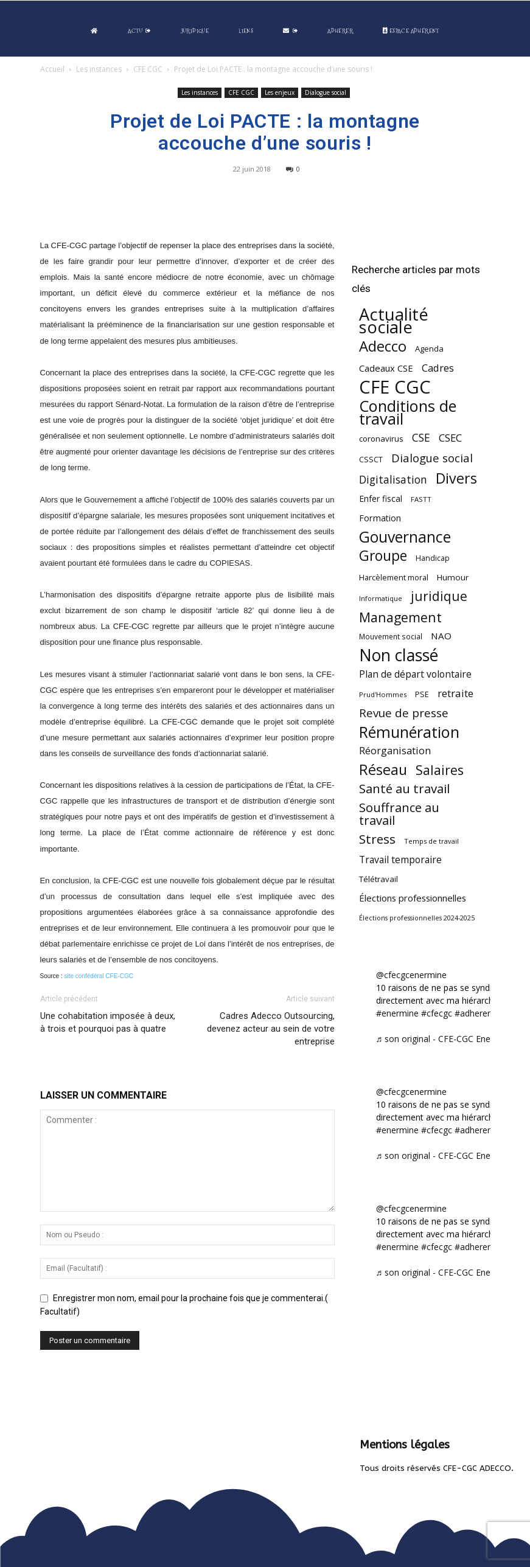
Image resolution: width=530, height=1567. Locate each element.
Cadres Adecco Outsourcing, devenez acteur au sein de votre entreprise (271, 1028)
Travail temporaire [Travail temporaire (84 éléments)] (400, 859)
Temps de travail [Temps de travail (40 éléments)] (431, 841)
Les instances (99, 69)
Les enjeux (280, 92)
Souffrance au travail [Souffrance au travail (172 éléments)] (399, 814)
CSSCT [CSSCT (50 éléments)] (371, 459)
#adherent (475, 1013)
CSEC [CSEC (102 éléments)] (450, 437)
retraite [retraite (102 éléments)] (455, 693)
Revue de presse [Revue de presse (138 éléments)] (403, 713)
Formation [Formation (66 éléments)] (380, 518)
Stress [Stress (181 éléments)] (377, 839)
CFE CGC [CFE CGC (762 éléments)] (395, 387)
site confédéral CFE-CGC (99, 976)
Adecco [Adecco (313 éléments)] (382, 345)
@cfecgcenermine (411, 975)
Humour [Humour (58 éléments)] (453, 577)
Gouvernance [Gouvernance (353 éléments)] (405, 536)
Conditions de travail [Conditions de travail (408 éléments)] (407, 412)
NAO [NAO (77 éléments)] (441, 636)
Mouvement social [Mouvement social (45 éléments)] (390, 636)
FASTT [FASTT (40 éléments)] (421, 499)
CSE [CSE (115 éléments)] (421, 437)
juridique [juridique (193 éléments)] (439, 596)
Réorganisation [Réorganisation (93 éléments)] (395, 751)
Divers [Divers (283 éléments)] (456, 478)
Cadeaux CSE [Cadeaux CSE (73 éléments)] (386, 368)
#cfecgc (436, 1013)
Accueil (52, 69)
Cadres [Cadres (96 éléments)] (438, 367)
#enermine (397, 1013)
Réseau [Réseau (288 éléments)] (383, 769)
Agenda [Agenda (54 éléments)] (429, 348)
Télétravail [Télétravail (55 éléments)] (378, 879)
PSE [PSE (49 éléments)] (422, 694)
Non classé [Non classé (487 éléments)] (398, 655)
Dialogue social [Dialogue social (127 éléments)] (432, 457)
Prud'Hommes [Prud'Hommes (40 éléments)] (382, 694)
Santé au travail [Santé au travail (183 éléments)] (404, 788)
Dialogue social (325, 92)
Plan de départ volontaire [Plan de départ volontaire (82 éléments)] (415, 674)
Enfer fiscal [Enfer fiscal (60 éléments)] (380, 498)
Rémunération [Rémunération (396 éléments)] (409, 732)
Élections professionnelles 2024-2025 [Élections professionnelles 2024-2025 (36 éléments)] (417, 918)
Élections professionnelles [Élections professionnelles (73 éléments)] (412, 898)
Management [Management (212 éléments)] (400, 617)
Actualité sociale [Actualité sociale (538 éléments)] (393, 320)
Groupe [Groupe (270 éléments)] (383, 555)
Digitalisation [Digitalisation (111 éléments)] (393, 479)
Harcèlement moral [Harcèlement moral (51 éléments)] (393, 577)
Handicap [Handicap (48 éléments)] (433, 558)
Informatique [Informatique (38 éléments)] (380, 598)
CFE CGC (147, 69)
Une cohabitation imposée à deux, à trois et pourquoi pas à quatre (107, 1022)
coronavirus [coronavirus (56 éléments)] (381, 438)
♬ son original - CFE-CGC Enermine (445, 1038)
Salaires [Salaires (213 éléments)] (440, 769)
